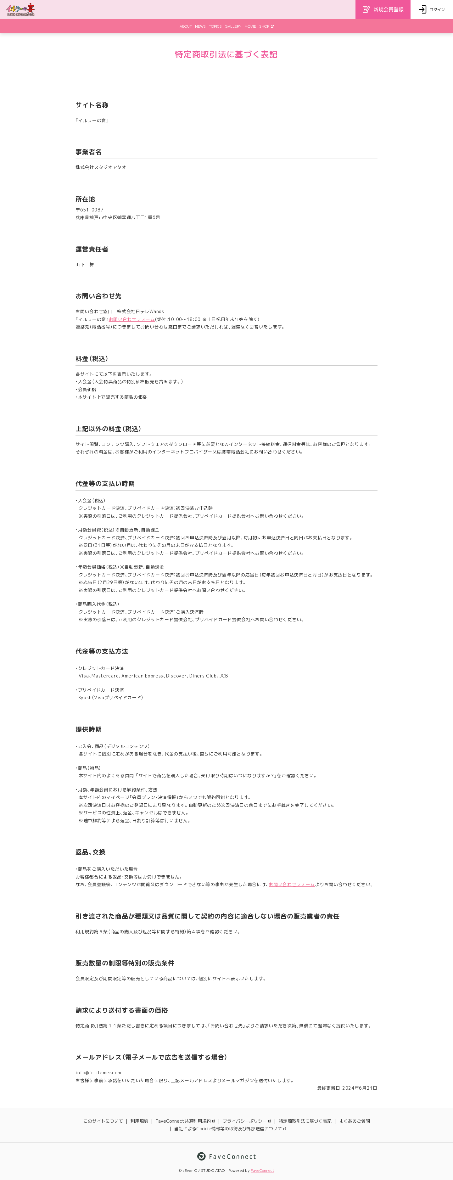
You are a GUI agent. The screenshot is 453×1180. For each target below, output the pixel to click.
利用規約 (139, 1121)
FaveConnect (262, 1170)
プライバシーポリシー (247, 1121)
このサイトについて (103, 1121)
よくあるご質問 (354, 1121)
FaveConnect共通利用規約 (185, 1121)
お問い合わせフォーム (132, 319)
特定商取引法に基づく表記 (305, 1121)
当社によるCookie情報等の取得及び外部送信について (230, 1129)
